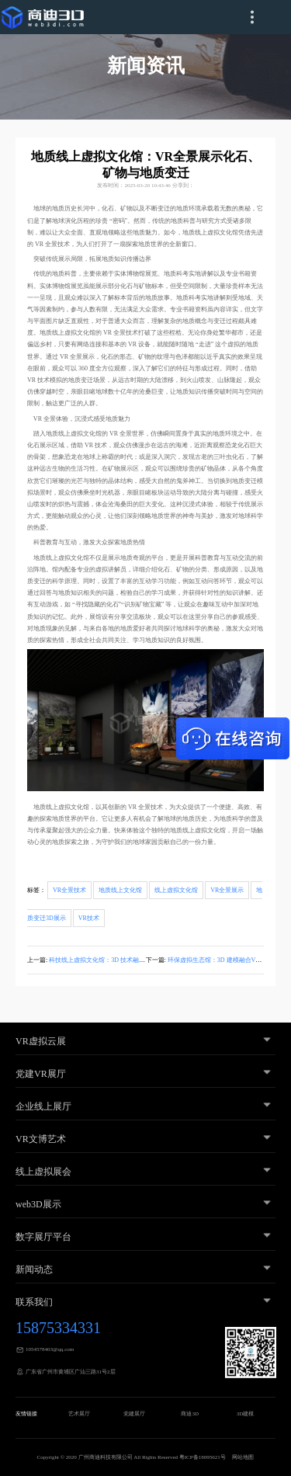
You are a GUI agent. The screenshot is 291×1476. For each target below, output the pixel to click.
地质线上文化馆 (120, 890)
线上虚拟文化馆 (176, 890)
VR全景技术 (69, 890)
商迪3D (190, 1414)
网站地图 (243, 1457)
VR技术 (88, 918)
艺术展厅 (79, 1414)
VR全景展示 (227, 890)
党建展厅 (134, 1414)
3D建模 (246, 1414)
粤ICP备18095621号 (202, 1457)
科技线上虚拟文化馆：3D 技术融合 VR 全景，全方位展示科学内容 (140, 960)
